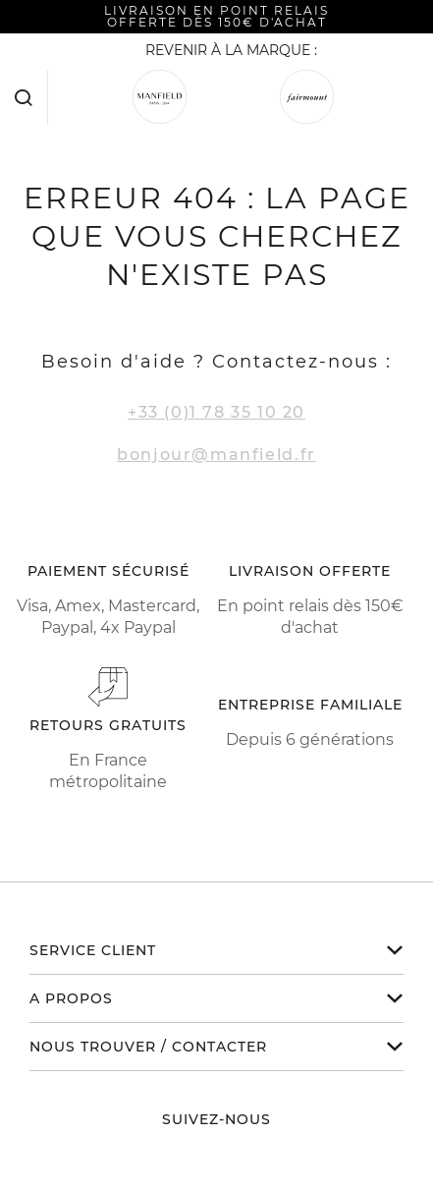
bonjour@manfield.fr (216, 454)
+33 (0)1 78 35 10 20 (216, 412)
